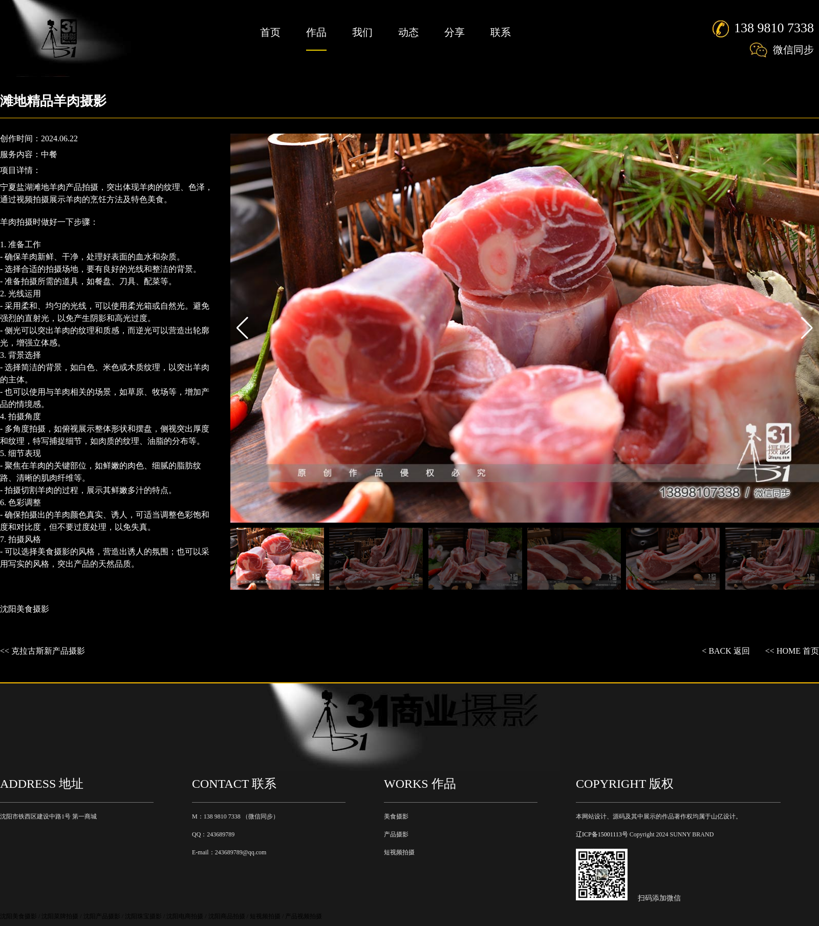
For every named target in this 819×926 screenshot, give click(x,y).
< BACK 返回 (725, 651)
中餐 (49, 154)
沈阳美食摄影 (24, 609)
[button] (807, 328)
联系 (500, 32)
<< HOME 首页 (792, 651)
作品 (316, 32)
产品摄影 (396, 834)
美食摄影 (396, 816)
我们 (362, 32)
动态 (408, 32)
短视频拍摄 (399, 852)
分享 (454, 32)
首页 (270, 32)
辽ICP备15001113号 (602, 834)
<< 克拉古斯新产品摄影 (42, 651)
